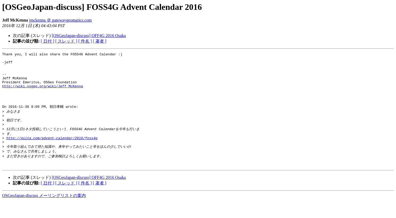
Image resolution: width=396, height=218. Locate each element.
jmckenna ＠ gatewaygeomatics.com (60, 20)
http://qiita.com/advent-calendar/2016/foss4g (52, 152)
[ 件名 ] (85, 41)
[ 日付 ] (47, 41)
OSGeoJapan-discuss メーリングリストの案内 (44, 213)
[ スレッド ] (66, 41)
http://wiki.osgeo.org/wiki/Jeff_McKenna (42, 93)
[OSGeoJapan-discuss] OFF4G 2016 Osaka (89, 35)
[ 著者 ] (99, 41)
